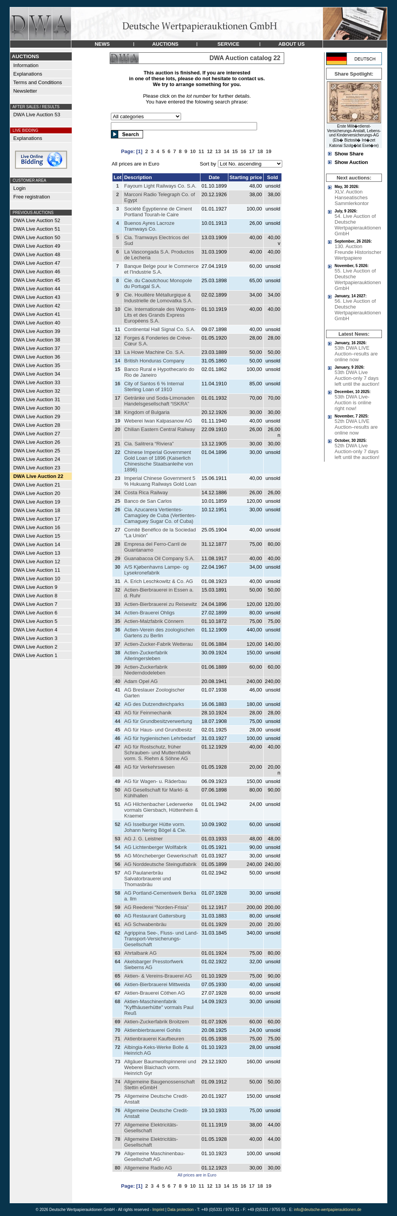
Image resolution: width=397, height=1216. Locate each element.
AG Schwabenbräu (145, 924)
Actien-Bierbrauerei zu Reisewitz (160, 604)
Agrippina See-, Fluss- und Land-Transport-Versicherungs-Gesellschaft (161, 938)
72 (117, 1047)
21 (117, 444)
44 (117, 721)
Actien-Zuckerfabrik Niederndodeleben (145, 670)
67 (117, 993)
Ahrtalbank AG (140, 953)
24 (117, 492)
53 (117, 839)
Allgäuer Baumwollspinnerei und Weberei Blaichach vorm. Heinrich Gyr (160, 1067)
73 (117, 1061)
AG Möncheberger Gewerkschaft (160, 856)
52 (117, 824)
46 (117, 738)
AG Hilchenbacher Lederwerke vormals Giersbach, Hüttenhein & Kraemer (161, 810)
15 (117, 369)
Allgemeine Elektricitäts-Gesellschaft (151, 1127)
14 (117, 361)
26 (117, 509)
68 (117, 1001)
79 (117, 1153)
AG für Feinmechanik (147, 713)
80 (117, 1168)
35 (117, 621)
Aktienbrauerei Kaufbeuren (154, 1039)
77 (117, 1125)
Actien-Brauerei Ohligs (149, 613)
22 (117, 452)
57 (117, 873)
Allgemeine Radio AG (148, 1168)
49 (117, 781)
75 (117, 1096)
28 (117, 544)
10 (117, 309)
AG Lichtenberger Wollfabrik (155, 847)
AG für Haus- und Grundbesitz (158, 730)
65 (117, 976)
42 (117, 704)
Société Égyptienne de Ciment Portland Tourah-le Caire (158, 211)
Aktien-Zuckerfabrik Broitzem (156, 1022)
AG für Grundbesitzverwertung (158, 721)
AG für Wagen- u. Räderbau (155, 781)
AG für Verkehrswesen (149, 767)
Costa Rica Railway (146, 492)
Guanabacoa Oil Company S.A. (159, 558)
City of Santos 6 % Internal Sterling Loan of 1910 (154, 386)
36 (117, 630)
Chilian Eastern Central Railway (159, 429)
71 (117, 1039)
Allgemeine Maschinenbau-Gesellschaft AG (154, 1156)
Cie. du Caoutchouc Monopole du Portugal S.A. (158, 283)
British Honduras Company (154, 361)
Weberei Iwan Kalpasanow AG (158, 421)
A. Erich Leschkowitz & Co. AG (158, 581)
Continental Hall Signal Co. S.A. (159, 329)
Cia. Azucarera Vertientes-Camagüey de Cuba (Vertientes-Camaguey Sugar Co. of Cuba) (160, 515)
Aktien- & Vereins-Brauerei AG (158, 976)
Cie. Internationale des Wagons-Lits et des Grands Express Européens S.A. (160, 315)
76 (117, 1110)
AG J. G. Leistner (143, 839)
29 (117, 558)
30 (117, 567)
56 (117, 864)
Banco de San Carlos (148, 501)
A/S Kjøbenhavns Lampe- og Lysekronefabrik (156, 570)
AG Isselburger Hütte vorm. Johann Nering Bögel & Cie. (155, 827)
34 (117, 613)
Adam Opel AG (141, 681)
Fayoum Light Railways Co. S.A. (160, 186)
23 (117, 478)
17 (117, 398)
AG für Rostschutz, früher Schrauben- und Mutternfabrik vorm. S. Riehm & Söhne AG (157, 752)
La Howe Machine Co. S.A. (154, 352)
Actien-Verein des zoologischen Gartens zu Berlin (159, 632)
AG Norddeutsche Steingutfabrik (160, 864)
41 (117, 690)
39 (117, 667)
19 (117, 421)
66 (117, 984)
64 (117, 961)
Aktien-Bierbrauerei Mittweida (157, 984)
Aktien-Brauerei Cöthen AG (154, 993)
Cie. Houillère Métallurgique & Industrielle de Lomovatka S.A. (158, 298)
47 (117, 747)
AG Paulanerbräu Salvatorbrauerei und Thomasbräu (147, 878)
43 (117, 713)
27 (117, 530)
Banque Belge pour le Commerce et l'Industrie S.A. (161, 269)
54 (117, 847)
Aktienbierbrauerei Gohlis (152, 1030)
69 (117, 1022)
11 (117, 329)
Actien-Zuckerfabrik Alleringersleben (145, 655)
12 (117, 338)
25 (117, 501)
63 (117, 953)
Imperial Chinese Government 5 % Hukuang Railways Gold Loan (160, 481)
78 (117, 1139)
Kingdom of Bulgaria (146, 412)
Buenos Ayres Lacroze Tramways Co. (149, 226)
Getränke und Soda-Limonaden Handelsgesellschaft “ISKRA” (159, 401)
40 (117, 681)
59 (117, 907)
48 (117, 767)
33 (117, 604)
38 (117, 652)
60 (117, 916)
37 (117, 644)
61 (117, 924)
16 (117, 383)
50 (117, 790)
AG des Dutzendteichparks (154, 704)
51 (117, 804)
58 (117, 893)
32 (117, 590)
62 (117, 933)
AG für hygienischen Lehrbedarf (159, 738)
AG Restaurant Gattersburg (154, 916)
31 (117, 581)
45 (117, 730)
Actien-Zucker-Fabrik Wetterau (158, 644)
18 (117, 412)
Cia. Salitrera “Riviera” (149, 444)
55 (117, 856)
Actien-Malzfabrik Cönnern (153, 621)
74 (117, 1082)
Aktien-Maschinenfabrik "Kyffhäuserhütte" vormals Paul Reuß (158, 1007)
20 (117, 429)
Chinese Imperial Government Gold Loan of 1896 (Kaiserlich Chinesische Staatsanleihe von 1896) (158, 461)
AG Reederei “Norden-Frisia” (156, 907)
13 (117, 352)
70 (117, 1030)
